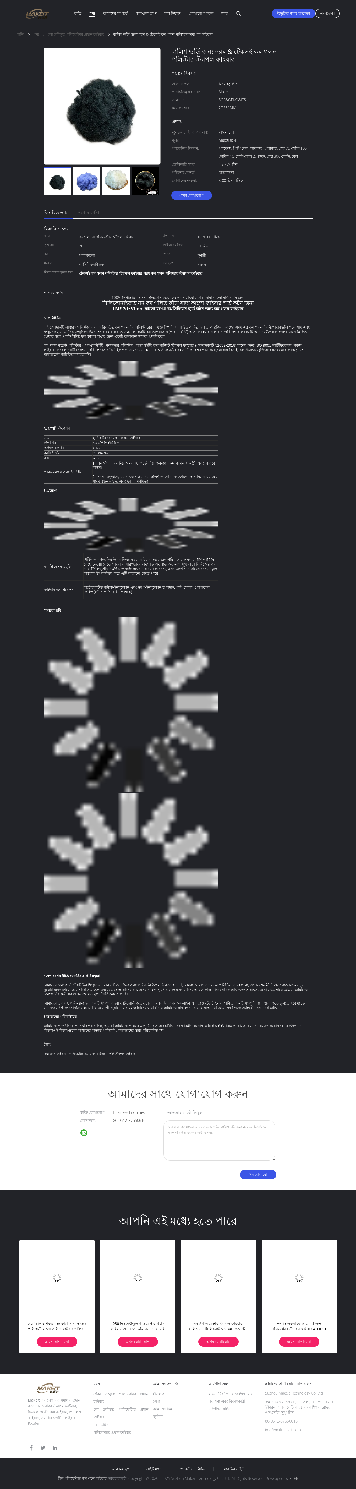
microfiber (102, 1424)
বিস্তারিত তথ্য (55, 213)
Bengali (327, 13)
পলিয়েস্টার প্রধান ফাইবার (112, 1432)
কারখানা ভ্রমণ (146, 13)
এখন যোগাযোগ (191, 195)
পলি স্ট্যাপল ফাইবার (122, 1054)
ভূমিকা (158, 1416)
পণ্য (92, 13)
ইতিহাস (158, 1393)
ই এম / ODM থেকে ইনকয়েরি (231, 1393)
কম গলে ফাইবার (55, 1054)
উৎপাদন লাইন (219, 1408)
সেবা (156, 1401)
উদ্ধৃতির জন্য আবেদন (293, 13)
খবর (224, 13)
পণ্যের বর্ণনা (88, 213)
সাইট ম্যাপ (154, 1469)
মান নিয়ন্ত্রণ (172, 13)
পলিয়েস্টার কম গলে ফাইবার (87, 1054)
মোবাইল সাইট (233, 1469)
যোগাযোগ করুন (201, 13)
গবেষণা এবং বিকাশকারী (227, 1401)
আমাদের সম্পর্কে (115, 13)
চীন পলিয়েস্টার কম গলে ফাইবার (82, 1478)
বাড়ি (77, 13)
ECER (294, 1478)
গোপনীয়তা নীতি (192, 1469)
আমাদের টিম (162, 1408)
